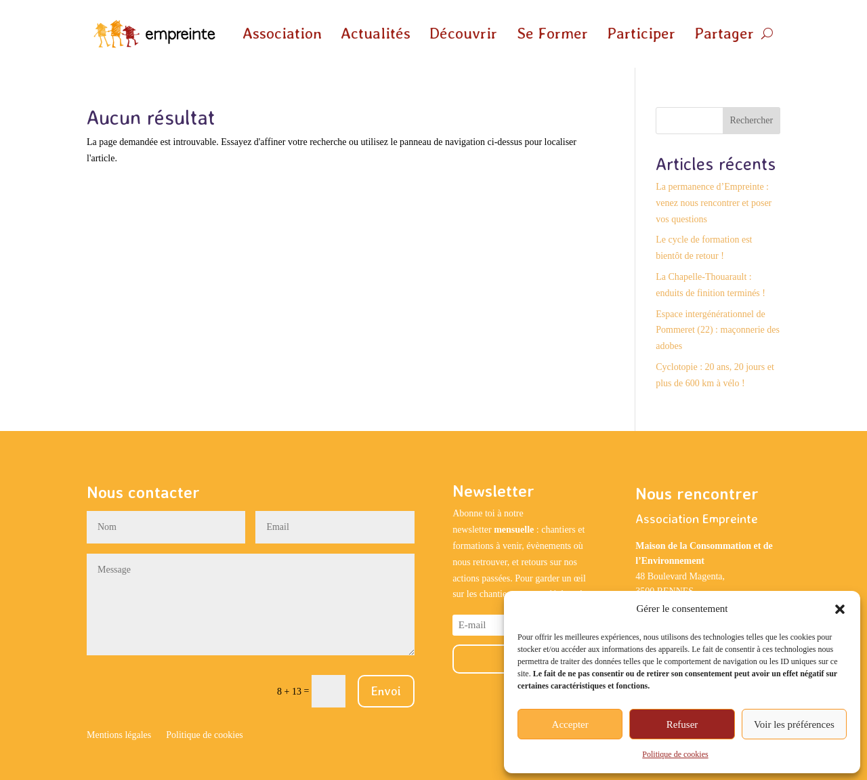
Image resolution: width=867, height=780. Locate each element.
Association (282, 33)
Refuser (682, 724)
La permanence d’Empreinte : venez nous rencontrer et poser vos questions (713, 203)
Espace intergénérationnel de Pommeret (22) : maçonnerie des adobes (718, 330)
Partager (724, 33)
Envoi (386, 691)
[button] (840, 609)
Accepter (570, 724)
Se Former (552, 33)
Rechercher (751, 120)
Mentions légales (119, 735)
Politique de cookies (675, 754)
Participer (641, 33)
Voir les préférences (794, 724)
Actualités (375, 33)
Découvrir (463, 33)
